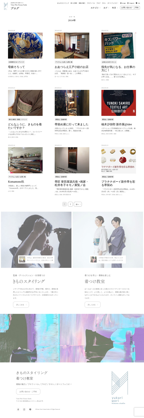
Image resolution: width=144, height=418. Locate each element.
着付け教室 (11, 137)
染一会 (57, 76)
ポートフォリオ (113, 3)
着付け (17, 76)
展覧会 (103, 133)
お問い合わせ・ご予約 (130, 8)
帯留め (57, 133)
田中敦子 (109, 194)
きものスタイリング (63, 3)
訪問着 (26, 76)
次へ (77, 204)
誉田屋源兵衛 (67, 194)
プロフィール (91, 3)
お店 (9, 191)
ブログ (98, 3)
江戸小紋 (62, 76)
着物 (21, 76)
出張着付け (11, 76)
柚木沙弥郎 (109, 133)
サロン (104, 3)
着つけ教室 (74, 3)
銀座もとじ (66, 133)
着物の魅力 (82, 3)
